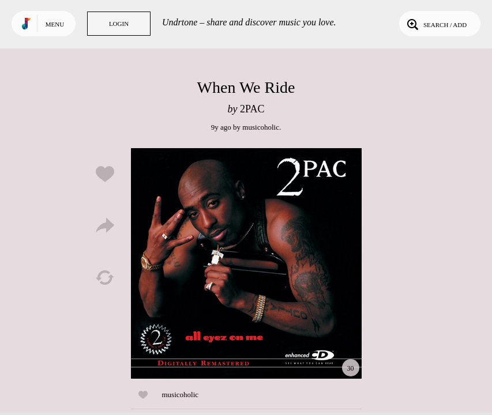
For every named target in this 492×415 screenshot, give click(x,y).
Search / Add (436, 24)
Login (119, 23)
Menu (55, 24)
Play (246, 263)
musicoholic (260, 127)
